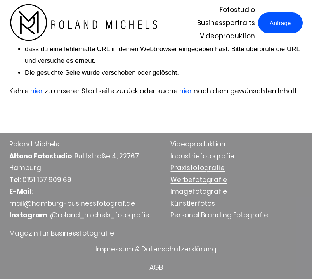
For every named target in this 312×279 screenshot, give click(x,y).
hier (36, 91)
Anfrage (280, 23)
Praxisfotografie (197, 167)
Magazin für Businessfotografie (61, 233)
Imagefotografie (198, 191)
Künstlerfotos (192, 203)
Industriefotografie (202, 156)
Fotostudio (237, 9)
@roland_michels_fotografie (99, 215)
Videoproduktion (227, 36)
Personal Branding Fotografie (219, 215)
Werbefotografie (198, 179)
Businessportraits (226, 23)
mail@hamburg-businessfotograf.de (72, 203)
